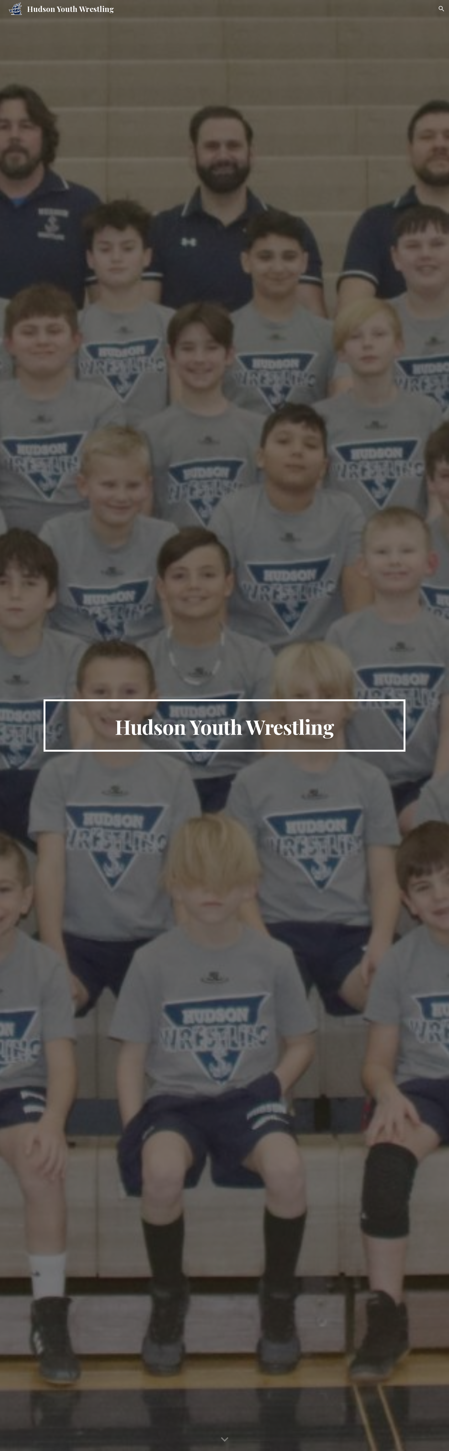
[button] (441, 8)
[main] (224, 725)
